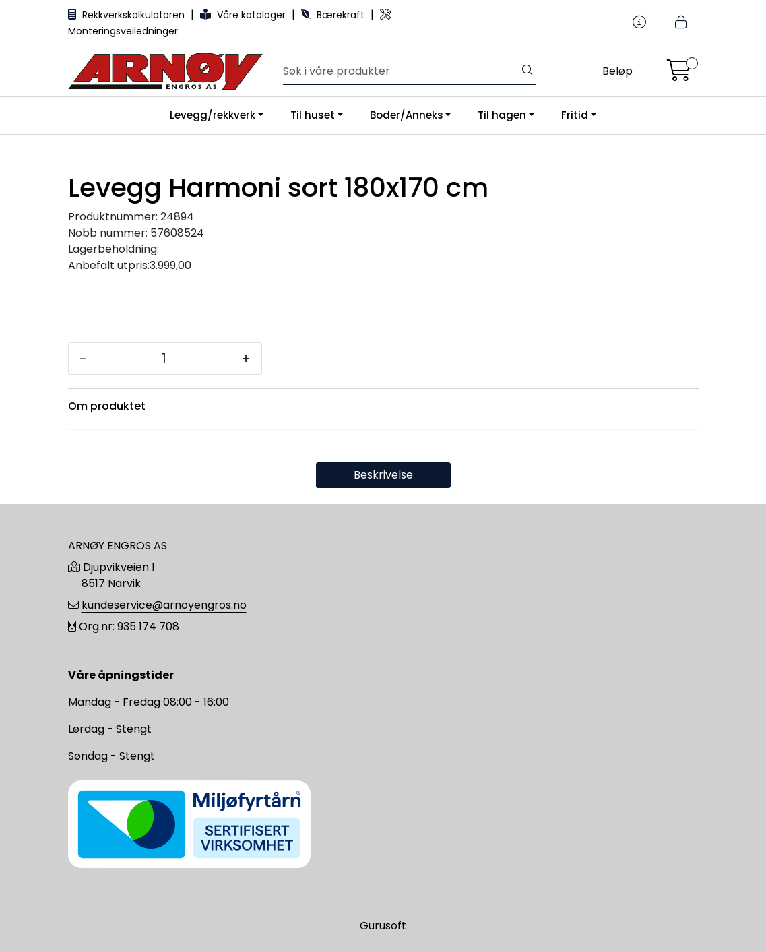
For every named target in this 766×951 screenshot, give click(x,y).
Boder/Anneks (406, 115)
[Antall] (164, 358)
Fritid (574, 115)
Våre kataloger (244, 15)
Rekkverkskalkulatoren (127, 15)
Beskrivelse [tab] (383, 475)
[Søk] (401, 71)
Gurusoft (383, 925)
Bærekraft (334, 15)
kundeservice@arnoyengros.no (164, 605)
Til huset (312, 115)
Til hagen (502, 115)
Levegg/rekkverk (212, 115)
